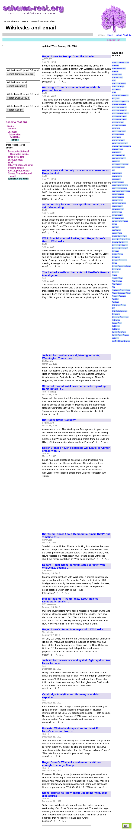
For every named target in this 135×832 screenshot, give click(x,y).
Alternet (115, 71)
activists (13, 131)
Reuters (115, 272)
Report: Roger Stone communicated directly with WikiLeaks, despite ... (73, 566)
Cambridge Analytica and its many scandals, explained (70, 696)
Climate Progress (119, 104)
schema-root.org (16, 121)
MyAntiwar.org (117, 209)
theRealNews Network (121, 341)
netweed (115, 338)
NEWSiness (117, 212)
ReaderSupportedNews (121, 266)
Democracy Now (119, 131)
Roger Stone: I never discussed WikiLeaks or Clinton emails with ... (76, 449)
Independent (117, 173)
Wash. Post (116, 323)
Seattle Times (117, 278)
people (10, 126)
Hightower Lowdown (120, 164)
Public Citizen (117, 254)
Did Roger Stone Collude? (59, 420)
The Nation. (117, 284)
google (110, 35)
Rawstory (116, 257)
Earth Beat (116, 137)
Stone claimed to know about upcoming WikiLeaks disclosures (74, 794)
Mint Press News (119, 203)
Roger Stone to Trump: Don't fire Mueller (68, 56)
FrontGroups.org (118, 155)
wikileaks (15, 137)
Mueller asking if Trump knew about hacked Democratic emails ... (70, 600)
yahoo (119, 35)
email (11, 162)
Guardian (116, 161)
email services (15, 159)
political (12, 128)
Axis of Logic (117, 77)
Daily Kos (116, 128)
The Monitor (117, 281)
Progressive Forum (119, 245)
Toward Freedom (119, 296)
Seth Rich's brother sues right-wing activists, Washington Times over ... (71, 357)
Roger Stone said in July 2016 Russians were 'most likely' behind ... (75, 172)
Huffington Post (118, 167)
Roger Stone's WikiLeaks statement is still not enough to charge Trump (71, 764)
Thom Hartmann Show (121, 293)
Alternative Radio (119, 68)
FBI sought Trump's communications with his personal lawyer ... (71, 89)
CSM (114, 92)
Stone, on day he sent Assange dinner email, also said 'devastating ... (74, 206)
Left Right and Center (121, 191)
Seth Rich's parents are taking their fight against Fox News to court (76, 662)
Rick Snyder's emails (19, 170)
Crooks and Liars (119, 125)
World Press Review (120, 335)
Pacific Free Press (119, 236)
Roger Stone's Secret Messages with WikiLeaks (72, 629)
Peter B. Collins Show (121, 239)
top (125, 825)
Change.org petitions (120, 101)
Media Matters (118, 194)
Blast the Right (118, 86)
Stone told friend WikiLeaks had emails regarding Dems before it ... (74, 388)
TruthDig (115, 299)
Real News (116, 269)
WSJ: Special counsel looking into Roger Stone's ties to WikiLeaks (73, 240)
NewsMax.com (118, 218)
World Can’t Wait (119, 332)
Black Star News (119, 83)
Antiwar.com (117, 74)
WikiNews (116, 329)
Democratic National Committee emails (18, 152)
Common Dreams (119, 107)
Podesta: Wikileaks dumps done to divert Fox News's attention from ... (71, 730)
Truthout (115, 302)
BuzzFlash (116, 89)
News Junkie (117, 215)
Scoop (114, 275)
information (15, 134)
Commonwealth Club (120, 113)
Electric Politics (118, 140)
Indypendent (117, 176)
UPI (113, 308)
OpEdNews (116, 230)
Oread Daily (117, 233)
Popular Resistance (120, 242)
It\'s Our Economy (119, 188)
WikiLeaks (116, 326)
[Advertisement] (71, 140)
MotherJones (117, 206)
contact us (114, 39)
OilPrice (115, 227)
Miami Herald (117, 200)
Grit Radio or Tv (119, 158)
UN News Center (119, 305)
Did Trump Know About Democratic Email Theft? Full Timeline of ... (76, 535)
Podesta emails (16, 168)
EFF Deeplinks (118, 134)
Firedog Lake (117, 149)
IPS (113, 170)
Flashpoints (116, 152)
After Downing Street (120, 62)
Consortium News (119, 116)
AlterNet (115, 65)
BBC (114, 80)
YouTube (127, 35)
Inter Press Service (120, 185)
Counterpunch (117, 122)
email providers (16, 157)
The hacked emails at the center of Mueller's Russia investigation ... (75, 274)
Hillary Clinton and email (21, 165)
